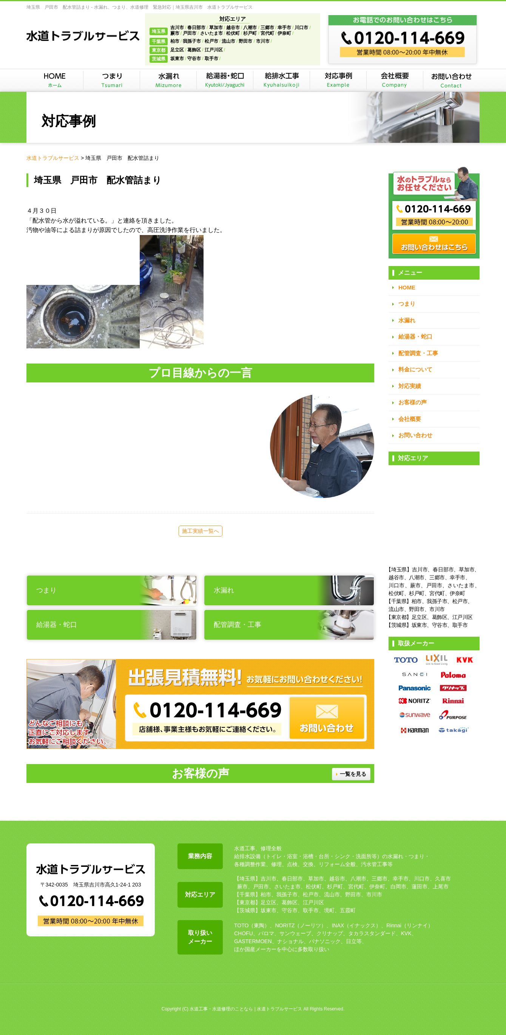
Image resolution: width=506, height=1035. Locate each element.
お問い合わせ (415, 435)
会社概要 (409, 419)
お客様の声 (412, 402)
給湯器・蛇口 (415, 336)
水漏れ (406, 320)
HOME (406, 287)
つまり (406, 303)
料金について (415, 369)
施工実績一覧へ (200, 531)
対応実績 (409, 386)
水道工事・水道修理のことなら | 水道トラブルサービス (246, 1009)
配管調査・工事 (418, 353)
